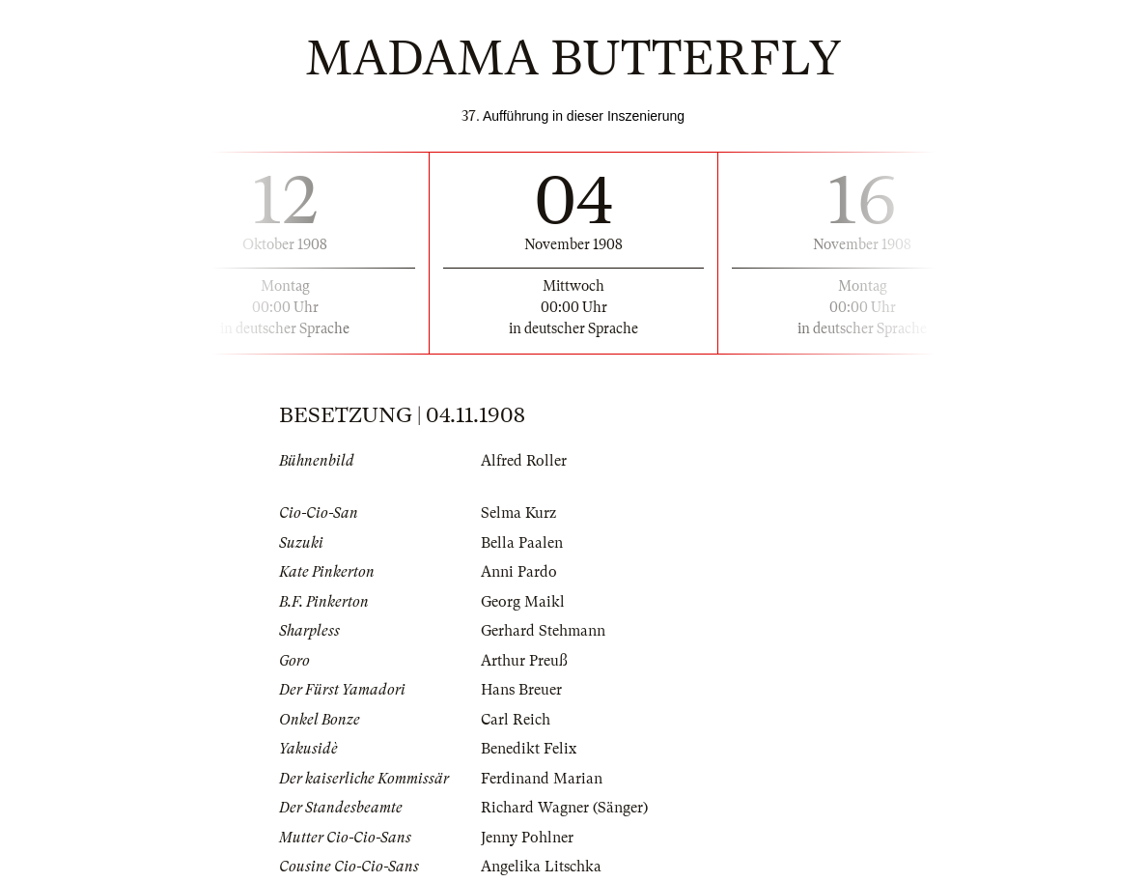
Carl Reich (515, 719)
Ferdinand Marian (541, 778)
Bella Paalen (522, 543)
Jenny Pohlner (527, 837)
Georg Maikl (523, 602)
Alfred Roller (524, 460)
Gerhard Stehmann (543, 631)
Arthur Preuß (524, 660)
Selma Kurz (518, 513)
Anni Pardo (519, 572)
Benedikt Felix (528, 748)
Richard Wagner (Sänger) (564, 807)
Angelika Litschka (541, 866)
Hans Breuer (521, 689)
